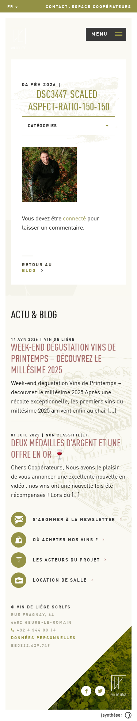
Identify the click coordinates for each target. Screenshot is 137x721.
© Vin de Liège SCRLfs (41, 607)
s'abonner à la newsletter (77, 519)
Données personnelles (43, 637)
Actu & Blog (34, 314)
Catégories (42, 125)
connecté (74, 218)
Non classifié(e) (66, 435)
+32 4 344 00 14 (33, 630)
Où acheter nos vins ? (69, 540)
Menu (106, 34)
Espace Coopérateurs (102, 6)
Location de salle (63, 580)
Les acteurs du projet (70, 560)
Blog (32, 270)
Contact (57, 6)
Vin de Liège (59, 339)
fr (10, 6)
